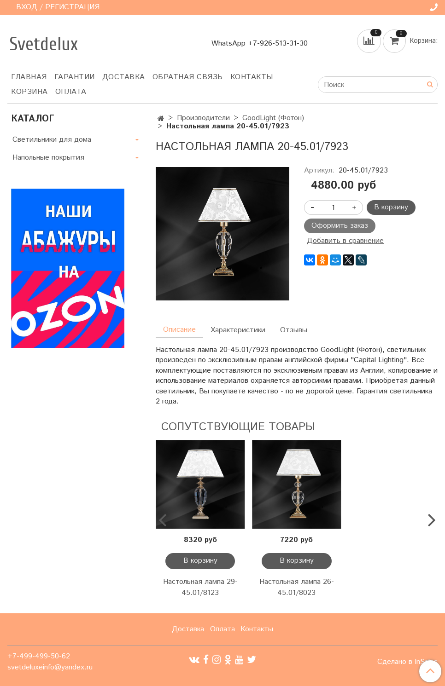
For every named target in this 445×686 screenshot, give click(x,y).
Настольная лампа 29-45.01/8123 (200, 587)
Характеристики (238, 330)
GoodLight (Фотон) (273, 118)
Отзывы (293, 330)
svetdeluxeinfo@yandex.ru (50, 667)
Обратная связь (187, 77)
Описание (179, 329)
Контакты (251, 77)
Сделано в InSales (407, 662)
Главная (29, 77)
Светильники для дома (51, 139)
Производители (203, 118)
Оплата (71, 91)
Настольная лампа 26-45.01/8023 (296, 587)
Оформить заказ (339, 225)
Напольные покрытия (48, 157)
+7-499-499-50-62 (38, 656)
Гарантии (74, 77)
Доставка (123, 77)
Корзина (29, 91)
